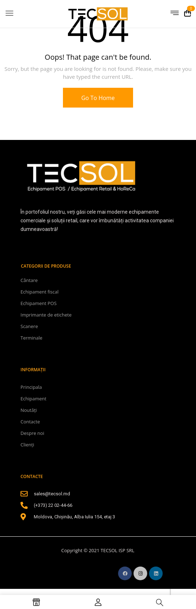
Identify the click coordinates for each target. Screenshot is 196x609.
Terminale (31, 338)
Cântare (29, 280)
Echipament (33, 398)
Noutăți (28, 410)
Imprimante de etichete (46, 315)
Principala (31, 387)
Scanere (29, 326)
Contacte (30, 421)
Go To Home (98, 98)
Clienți (27, 444)
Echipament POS (38, 303)
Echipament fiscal (39, 291)
